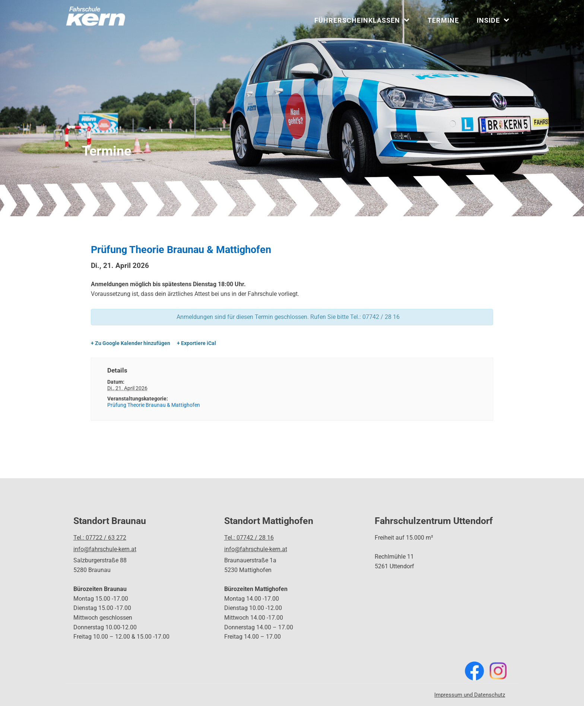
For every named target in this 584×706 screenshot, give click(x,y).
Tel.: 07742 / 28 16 (249, 537)
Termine (443, 20)
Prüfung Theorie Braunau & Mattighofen (153, 405)
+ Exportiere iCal (196, 343)
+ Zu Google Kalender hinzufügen (130, 343)
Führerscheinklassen (361, 20)
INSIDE (493, 20)
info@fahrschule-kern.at (104, 549)
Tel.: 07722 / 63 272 (99, 537)
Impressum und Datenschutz (469, 694)
